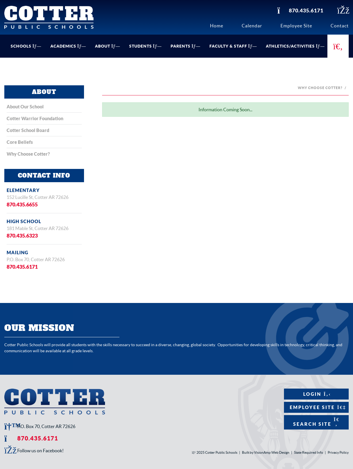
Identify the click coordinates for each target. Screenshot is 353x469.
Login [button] (316, 394)
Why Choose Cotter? (320, 88)
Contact (340, 25)
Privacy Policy (338, 452)
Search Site (316, 422)
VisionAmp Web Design (271, 452)
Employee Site (296, 25)
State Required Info (308, 452)
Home (216, 25)
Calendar (252, 25)
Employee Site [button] (316, 407)
